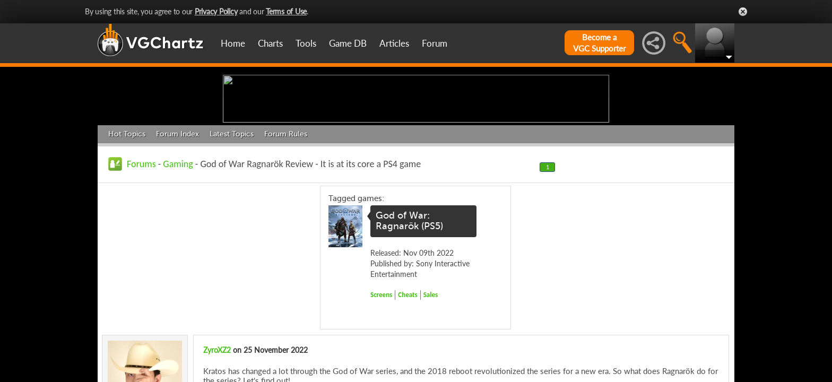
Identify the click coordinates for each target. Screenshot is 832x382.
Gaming (178, 246)
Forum (434, 43)
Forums (141, 246)
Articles (394, 43)
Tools (306, 43)
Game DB (348, 43)
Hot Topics (126, 216)
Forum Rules (285, 216)
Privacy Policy (216, 11)
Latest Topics (232, 216)
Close (743, 11)
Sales (430, 377)
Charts (270, 43)
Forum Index (177, 216)
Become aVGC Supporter (599, 42)
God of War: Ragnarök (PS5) (409, 303)
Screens (381, 377)
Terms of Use (286, 11)
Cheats (407, 377)
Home (233, 43)
